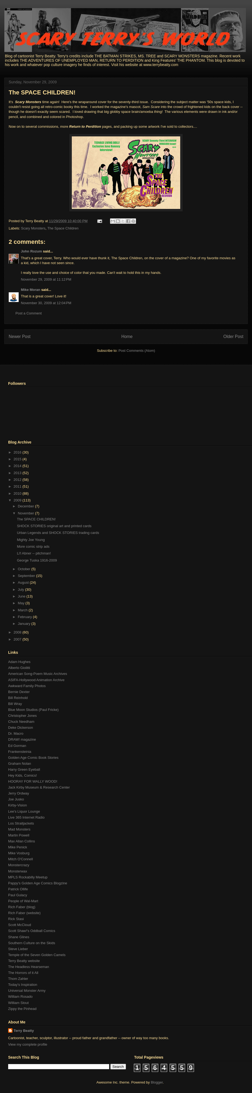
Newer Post (20, 336)
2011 (18, 486)
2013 (18, 473)
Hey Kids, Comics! (22, 775)
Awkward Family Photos (27, 686)
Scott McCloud (19, 925)
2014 (18, 466)
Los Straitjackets (21, 823)
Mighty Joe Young (31, 540)
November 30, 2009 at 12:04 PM (46, 303)
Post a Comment (28, 313)
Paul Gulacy (17, 895)
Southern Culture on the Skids (31, 943)
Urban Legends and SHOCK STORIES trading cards (58, 533)
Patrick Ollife (18, 889)
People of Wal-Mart (23, 901)
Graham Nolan (19, 764)
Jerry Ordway (18, 793)
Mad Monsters (19, 829)
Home (127, 336)
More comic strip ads (33, 546)
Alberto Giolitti (19, 668)
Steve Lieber (18, 949)
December (26, 506)
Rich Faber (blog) (21, 907)
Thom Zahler (18, 979)
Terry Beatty (24, 1031)
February (25, 617)
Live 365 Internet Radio (26, 817)
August (24, 582)
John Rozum (31, 251)
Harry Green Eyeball (24, 769)
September (27, 576)
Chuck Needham (21, 722)
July (21, 589)
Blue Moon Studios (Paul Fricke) (33, 710)
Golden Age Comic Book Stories (33, 758)
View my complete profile (27, 1044)
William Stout (18, 1003)
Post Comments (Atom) (136, 351)
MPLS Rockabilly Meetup (27, 877)
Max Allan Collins (21, 841)
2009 (18, 500)
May (21, 603)
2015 (18, 459)
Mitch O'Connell (20, 859)
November (26, 513)
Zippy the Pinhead (22, 1009)
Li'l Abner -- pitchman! (34, 553)
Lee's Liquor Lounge (24, 811)
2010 (18, 493)
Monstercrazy (18, 865)
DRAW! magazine (22, 739)
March (23, 610)
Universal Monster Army (27, 991)
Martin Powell (18, 835)
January (24, 624)
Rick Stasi (16, 919)
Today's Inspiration (22, 985)
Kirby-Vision (17, 805)
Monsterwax (17, 871)
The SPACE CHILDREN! (42, 92)
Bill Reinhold (18, 698)
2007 (18, 639)
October (24, 569)
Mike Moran (30, 290)
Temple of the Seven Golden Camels (37, 955)
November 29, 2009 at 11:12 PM (46, 279)
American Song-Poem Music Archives (37, 674)
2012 (18, 480)
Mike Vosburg (19, 853)
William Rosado (20, 996)
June (22, 596)
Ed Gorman (17, 746)
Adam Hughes (19, 662)
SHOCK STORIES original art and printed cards (54, 526)
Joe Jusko (16, 799)
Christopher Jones (22, 716)
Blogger (157, 1082)
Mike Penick (17, 847)
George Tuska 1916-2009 (37, 560)
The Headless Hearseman (28, 967)
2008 (18, 632)
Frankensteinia (19, 752)
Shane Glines (18, 937)
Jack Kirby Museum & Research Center (39, 787)
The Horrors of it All (23, 973)
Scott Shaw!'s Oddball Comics (31, 931)
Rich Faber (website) (24, 913)
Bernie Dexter (19, 692)
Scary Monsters (33, 228)
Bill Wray (15, 704)
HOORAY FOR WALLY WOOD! (32, 781)
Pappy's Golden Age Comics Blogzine (37, 883)
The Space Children (63, 228)
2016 (18, 452)
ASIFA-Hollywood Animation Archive (36, 680)
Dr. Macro (15, 733)
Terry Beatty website (24, 961)
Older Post (233, 336)
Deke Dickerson (20, 728)
